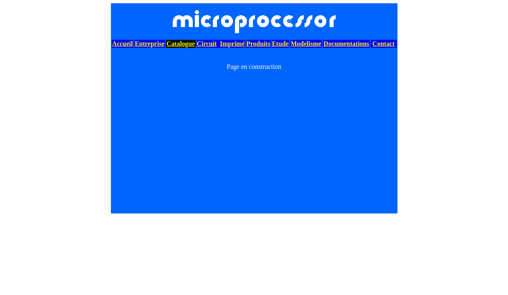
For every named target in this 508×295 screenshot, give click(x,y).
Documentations (346, 43)
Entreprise (150, 43)
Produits (258, 43)
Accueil (122, 43)
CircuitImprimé (221, 43)
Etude (280, 43)
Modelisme (306, 43)
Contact (384, 43)
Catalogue (181, 43)
